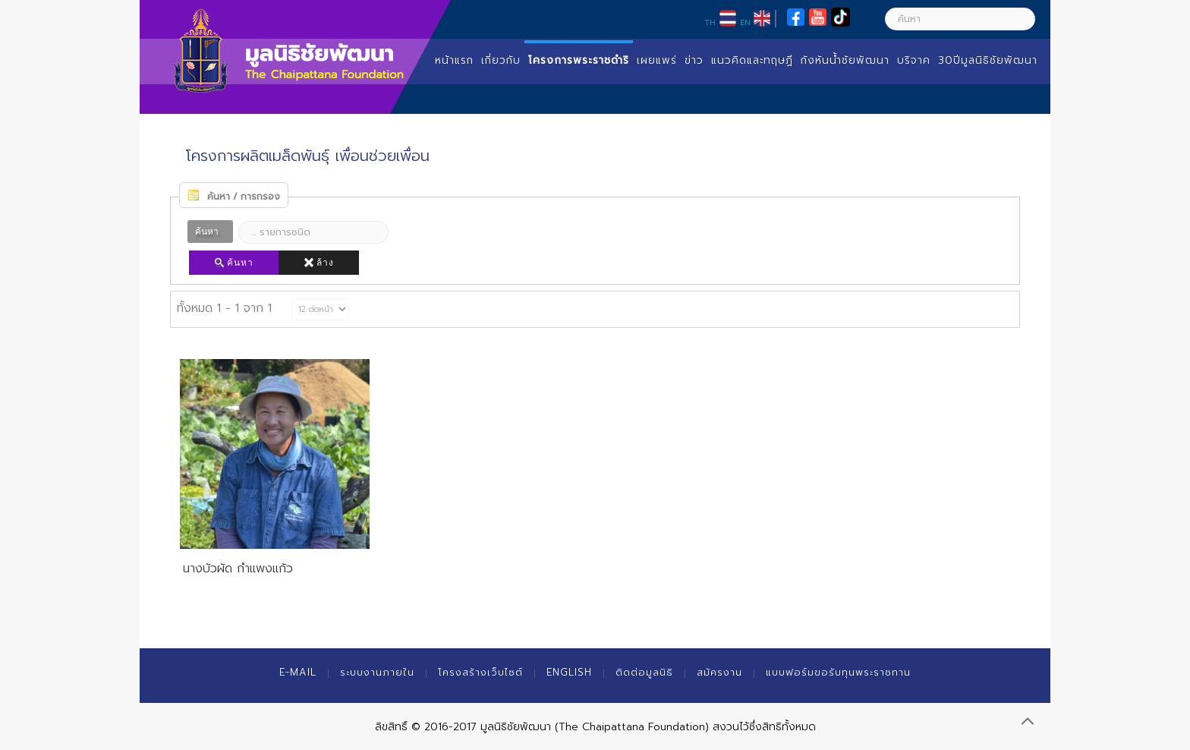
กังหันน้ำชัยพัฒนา (845, 60)
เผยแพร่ (657, 60)
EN (745, 22)
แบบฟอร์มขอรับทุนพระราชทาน (838, 672)
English (569, 672)
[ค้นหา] (960, 19)
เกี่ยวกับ (501, 60)
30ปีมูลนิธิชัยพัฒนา (987, 60)
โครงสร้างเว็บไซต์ (480, 672)
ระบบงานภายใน (377, 672)
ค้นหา (233, 262)
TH (710, 22)
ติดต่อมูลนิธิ (644, 672)
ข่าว (694, 60)
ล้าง (319, 262)
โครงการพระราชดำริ (578, 60)
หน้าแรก (454, 60)
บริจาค (913, 60)
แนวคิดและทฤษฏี (752, 60)
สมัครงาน (719, 672)
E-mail (297, 672)
